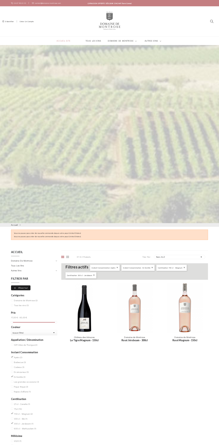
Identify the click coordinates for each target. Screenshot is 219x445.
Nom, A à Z (179, 260)
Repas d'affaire (22, 395)
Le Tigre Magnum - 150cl (84, 343)
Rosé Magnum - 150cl (184, 343)
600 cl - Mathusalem (25, 431)
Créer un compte (27, 23)
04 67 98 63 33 (18, 3)
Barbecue (20, 365)
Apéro (18, 360)
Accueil (17, 255)
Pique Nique (21, 390)
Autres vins (16, 273)
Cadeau (19, 370)
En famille (19, 380)
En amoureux (21, 375)
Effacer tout (21, 291)
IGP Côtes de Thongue (25, 348)
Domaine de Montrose (21, 264)
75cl (18, 412)
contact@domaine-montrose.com (46, 3)
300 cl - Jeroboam (23, 427)
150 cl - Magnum (23, 417)
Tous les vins (17, 268)
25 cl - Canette (22, 407)
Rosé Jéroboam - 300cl (135, 343)
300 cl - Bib (20, 422)
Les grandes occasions (26, 385)
